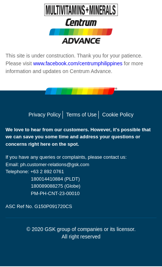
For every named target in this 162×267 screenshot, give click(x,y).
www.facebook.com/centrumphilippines (77, 63)
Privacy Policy (44, 115)
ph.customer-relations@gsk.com (55, 164)
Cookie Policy (118, 115)
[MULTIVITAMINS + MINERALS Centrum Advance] (81, 24)
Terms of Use (81, 115)
